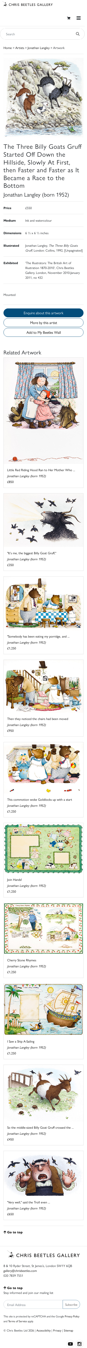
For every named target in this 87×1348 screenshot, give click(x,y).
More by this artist (43, 322)
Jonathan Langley (39, 47)
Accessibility (43, 1330)
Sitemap (68, 1330)
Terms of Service (17, 1321)
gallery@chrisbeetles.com (20, 1270)
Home (7, 47)
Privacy (57, 1330)
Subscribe (71, 1304)
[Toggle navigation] (79, 18)
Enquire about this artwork (43, 312)
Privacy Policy (72, 1316)
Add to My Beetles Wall (43, 332)
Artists (19, 47)
